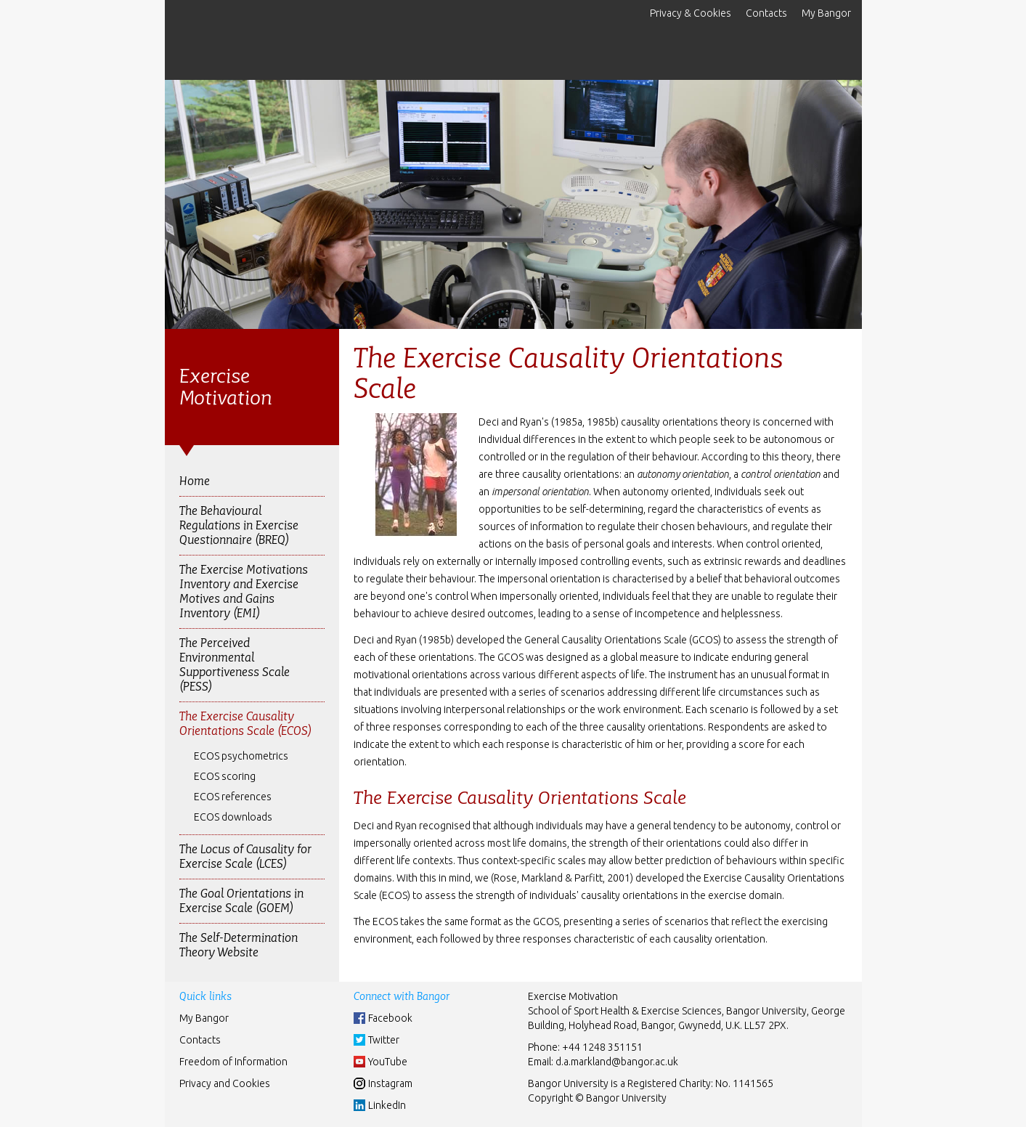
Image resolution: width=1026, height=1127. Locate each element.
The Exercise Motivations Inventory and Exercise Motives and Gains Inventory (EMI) (243, 591)
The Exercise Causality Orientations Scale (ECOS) (245, 724)
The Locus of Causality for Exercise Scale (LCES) (245, 856)
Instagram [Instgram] (390, 1083)
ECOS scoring (225, 776)
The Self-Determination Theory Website (238, 945)
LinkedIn (387, 1105)
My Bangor (826, 13)
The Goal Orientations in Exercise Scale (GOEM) (241, 901)
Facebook (390, 1018)
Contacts (766, 13)
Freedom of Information (233, 1061)
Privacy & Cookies (690, 13)
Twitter (383, 1040)
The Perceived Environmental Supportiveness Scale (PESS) (234, 664)
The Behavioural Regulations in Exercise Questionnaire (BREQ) (238, 525)
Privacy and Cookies (224, 1083)
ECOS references (233, 796)
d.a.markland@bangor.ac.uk (616, 1061)
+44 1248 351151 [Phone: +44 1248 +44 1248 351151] (602, 1047)
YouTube (387, 1061)
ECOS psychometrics (241, 756)
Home (194, 481)
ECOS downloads (233, 817)
